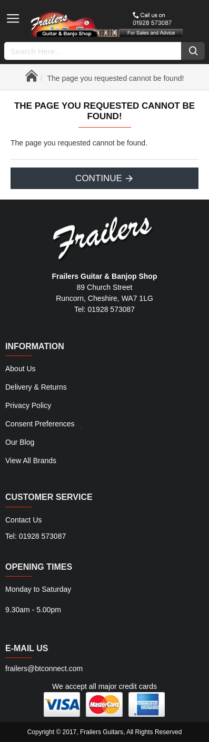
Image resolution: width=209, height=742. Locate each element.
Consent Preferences (40, 424)
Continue (98, 178)
